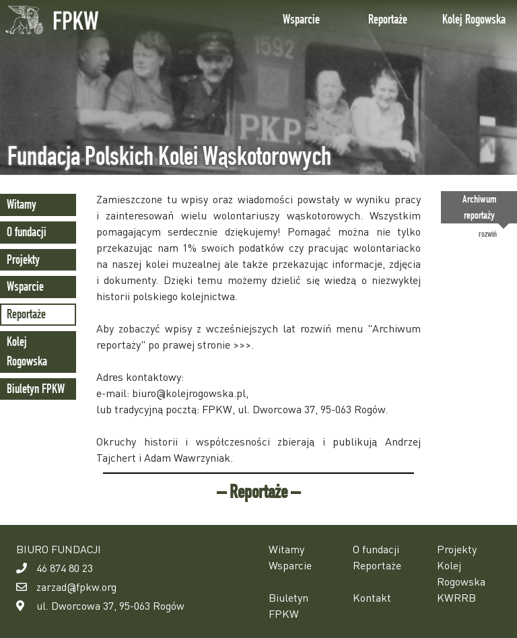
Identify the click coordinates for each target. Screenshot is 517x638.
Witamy (21, 204)
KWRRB (456, 597)
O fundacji (26, 232)
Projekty (23, 259)
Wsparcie (301, 19)
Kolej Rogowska (474, 19)
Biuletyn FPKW (36, 388)
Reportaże (387, 19)
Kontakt (372, 597)
